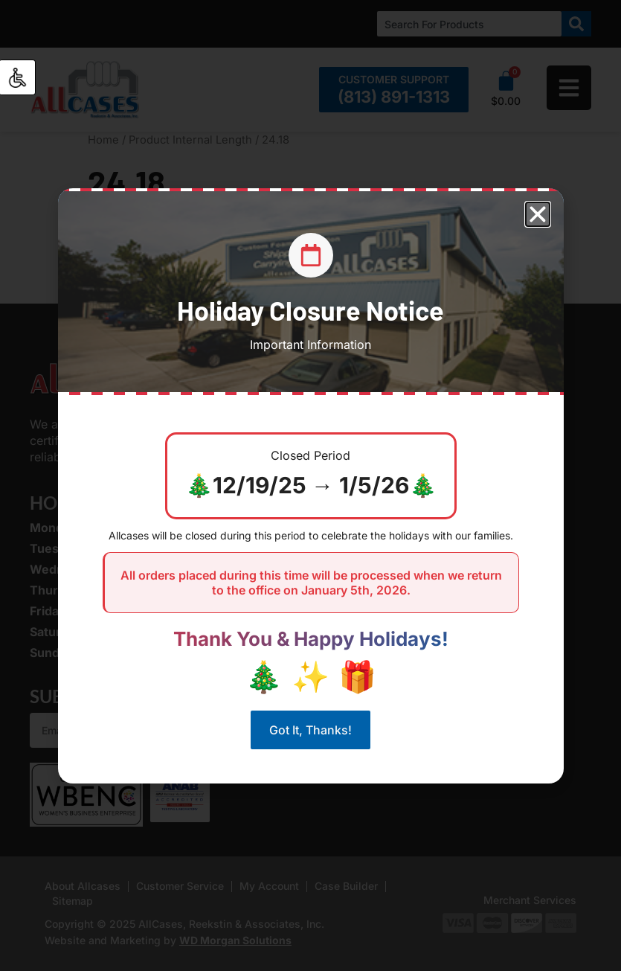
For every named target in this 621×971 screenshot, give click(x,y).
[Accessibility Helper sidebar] (18, 77)
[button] (538, 214)
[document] (310, 485)
